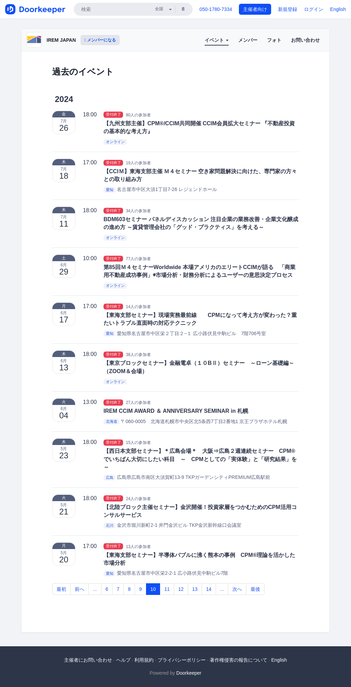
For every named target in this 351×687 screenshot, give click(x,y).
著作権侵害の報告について (238, 660)
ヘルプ (123, 660)
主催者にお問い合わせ (88, 660)
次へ (237, 589)
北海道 (111, 422)
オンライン (115, 142)
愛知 (109, 190)
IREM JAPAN (61, 40)
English (338, 9)
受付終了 (113, 115)
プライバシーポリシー (182, 660)
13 (195, 589)
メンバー (247, 40)
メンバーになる (100, 40)
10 (153, 589)
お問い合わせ (305, 40)
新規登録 (287, 9)
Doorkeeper (188, 673)
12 (181, 589)
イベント (217, 40)
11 (167, 589)
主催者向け (255, 9)
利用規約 (144, 660)
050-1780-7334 (215, 9)
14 (208, 589)
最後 (255, 589)
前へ (79, 589)
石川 (109, 525)
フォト (274, 40)
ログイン (313, 9)
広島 (109, 477)
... (95, 589)
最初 (61, 589)
